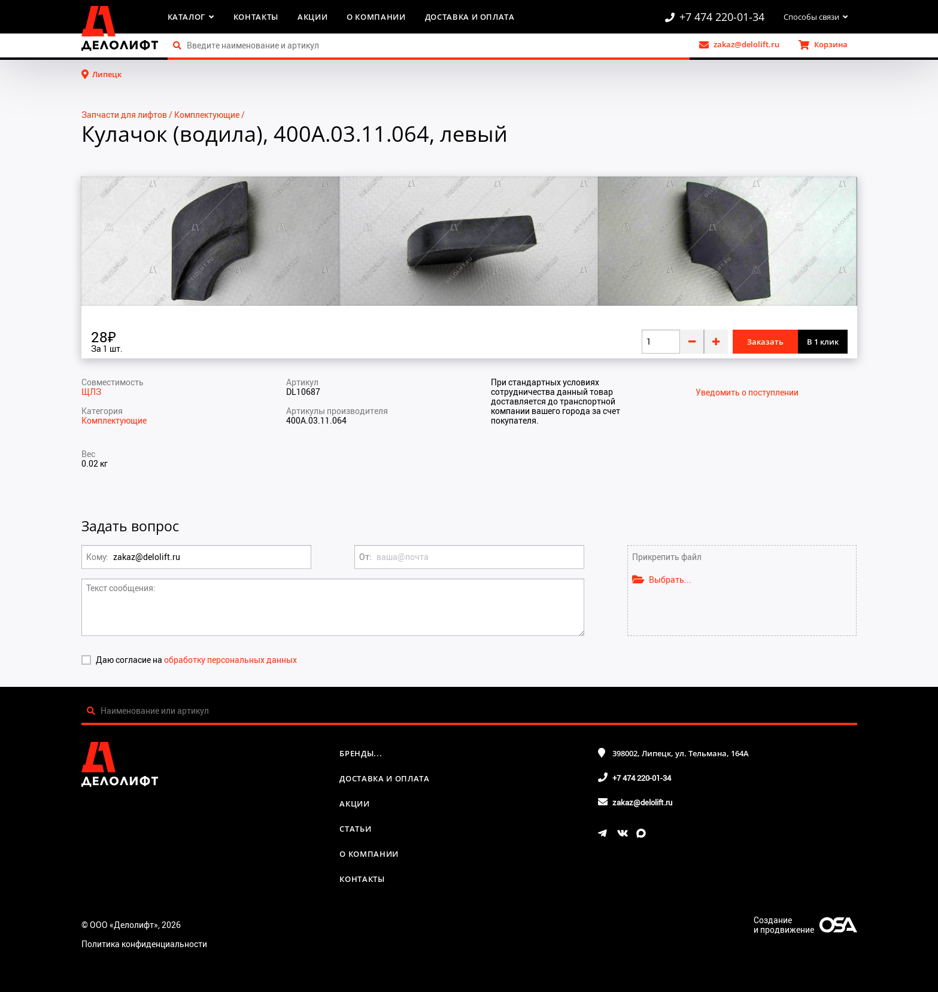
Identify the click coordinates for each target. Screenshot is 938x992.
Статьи (355, 828)
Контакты (255, 16)
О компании (376, 16)
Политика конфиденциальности (144, 944)
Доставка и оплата (470, 16)
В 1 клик (823, 341)
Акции (312, 16)
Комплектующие (206, 114)
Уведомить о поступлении (747, 392)
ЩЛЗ (91, 391)
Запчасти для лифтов (124, 114)
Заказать (765, 341)
